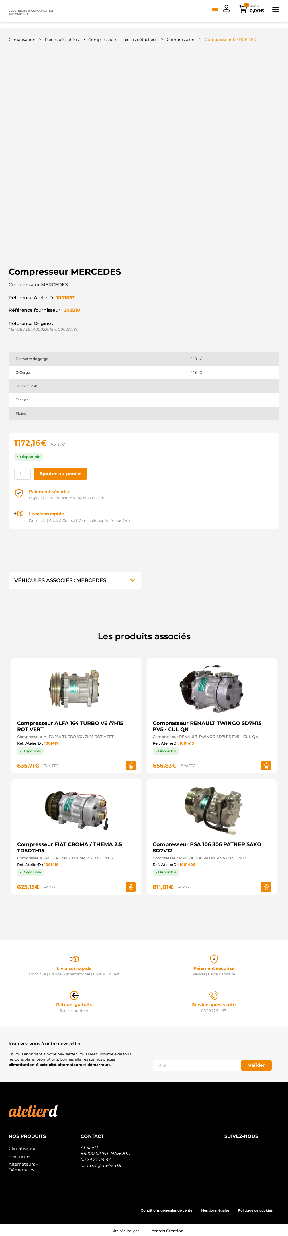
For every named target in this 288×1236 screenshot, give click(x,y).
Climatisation (22, 39)
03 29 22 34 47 (96, 1157)
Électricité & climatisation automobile (31, 12)
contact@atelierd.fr (101, 1163)
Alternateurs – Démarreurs (23, 1165)
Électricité (19, 1154)
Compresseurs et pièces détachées (122, 39)
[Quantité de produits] (22, 472)
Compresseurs (181, 39)
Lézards (166, 1229)
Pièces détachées (62, 39)
